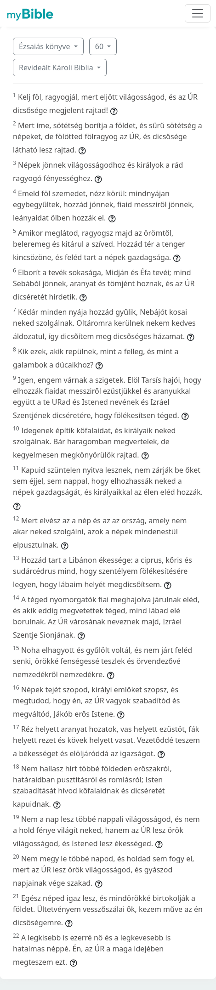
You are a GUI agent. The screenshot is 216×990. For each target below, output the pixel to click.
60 (100, 46)
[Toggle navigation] (197, 13)
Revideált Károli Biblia (57, 67)
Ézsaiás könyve (45, 46)
